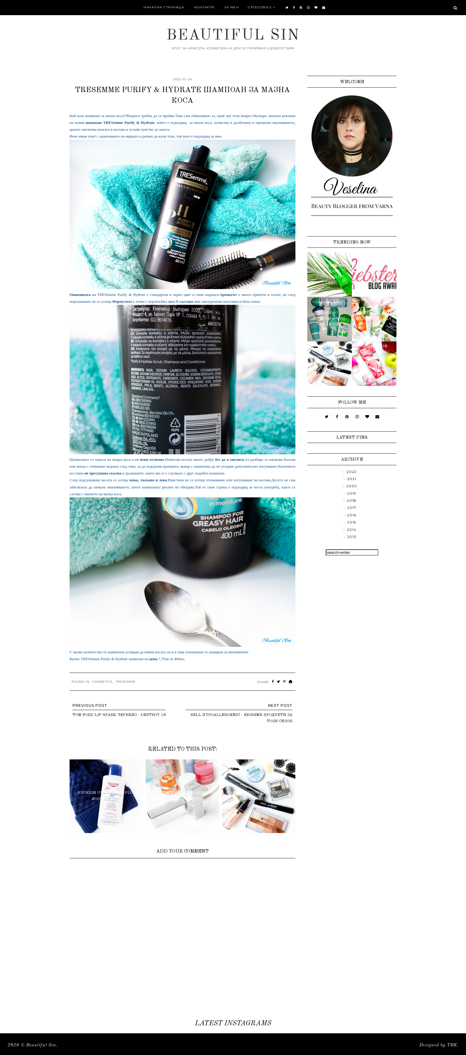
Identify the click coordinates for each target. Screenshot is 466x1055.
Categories (260, 7)
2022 (352, 471)
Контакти (204, 7)
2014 (351, 529)
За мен (231, 7)
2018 (351, 500)
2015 (351, 522)
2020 (351, 486)
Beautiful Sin (233, 35)
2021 (351, 479)
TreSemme (126, 682)
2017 (351, 507)
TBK (452, 1045)
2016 (351, 515)
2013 (351, 536)
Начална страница (164, 7)
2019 (351, 493)
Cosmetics (102, 682)
